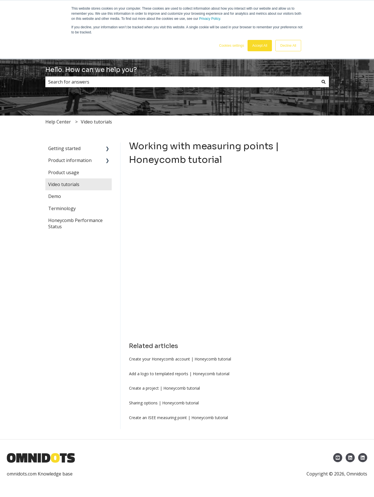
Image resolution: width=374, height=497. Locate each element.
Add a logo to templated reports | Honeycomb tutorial (179, 373)
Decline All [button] (288, 46)
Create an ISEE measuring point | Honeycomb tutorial (178, 417)
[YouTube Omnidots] (337, 457)
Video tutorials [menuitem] (63, 184)
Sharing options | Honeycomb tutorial (164, 403)
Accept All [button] (259, 46)
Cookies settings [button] (231, 46)
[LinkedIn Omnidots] (350, 457)
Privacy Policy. (210, 19)
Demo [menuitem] (54, 196)
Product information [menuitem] (70, 160)
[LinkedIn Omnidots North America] (362, 457)
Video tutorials (96, 122)
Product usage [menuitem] (63, 172)
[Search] (323, 81)
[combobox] (181, 81)
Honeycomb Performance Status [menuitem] (75, 223)
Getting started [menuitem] (64, 148)
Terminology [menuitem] (62, 208)
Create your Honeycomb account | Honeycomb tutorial (180, 359)
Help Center (58, 122)
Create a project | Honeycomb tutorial (164, 388)
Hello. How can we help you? (91, 70)
